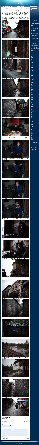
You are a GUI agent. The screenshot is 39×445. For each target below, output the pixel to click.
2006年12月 (32, 109)
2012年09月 (32, 74)
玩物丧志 (18, 6)
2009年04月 (32, 91)
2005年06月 (32, 117)
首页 (1, 6)
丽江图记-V (32, 146)
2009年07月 (32, 90)
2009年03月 (32, 92)
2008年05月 (32, 99)
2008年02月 (32, 101)
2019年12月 (32, 69)
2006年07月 (32, 112)
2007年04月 (32, 107)
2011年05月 (32, 79)
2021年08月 (32, 63)
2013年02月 (32, 72)
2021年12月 (32, 60)
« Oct (31, 17)
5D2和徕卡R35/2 (32, 142)
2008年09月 (32, 96)
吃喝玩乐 (6, 6)
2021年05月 (32, 65)
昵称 (10, 425)
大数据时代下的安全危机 (33, 147)
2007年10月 (32, 104)
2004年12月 (32, 121)
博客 (32, 135)
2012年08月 (32, 75)
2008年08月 (32, 97)
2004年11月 (32, 122)
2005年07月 (32, 116)
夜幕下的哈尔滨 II (32, 149)
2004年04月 (32, 127)
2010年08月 (32, 83)
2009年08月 (32, 89)
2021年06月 (32, 64)
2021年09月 (32, 62)
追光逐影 (23, 6)
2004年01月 (32, 129)
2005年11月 (32, 115)
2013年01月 (32, 73)
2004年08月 (32, 124)
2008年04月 (32, 100)
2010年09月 (32, 82)
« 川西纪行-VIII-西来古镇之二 (5, 8)
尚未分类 (9, 6)
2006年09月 (32, 111)
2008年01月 (32, 102)
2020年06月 (32, 68)
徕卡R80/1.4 (32, 145)
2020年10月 (32, 67)
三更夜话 (4, 6)
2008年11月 (32, 95)
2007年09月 (32, 105)
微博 (31, 138)
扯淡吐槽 (32, 139)
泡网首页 (32, 133)
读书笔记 (20, 6)
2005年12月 (32, 114)
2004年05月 (32, 126)
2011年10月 (32, 78)
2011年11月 (32, 77)
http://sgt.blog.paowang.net (19, 443)
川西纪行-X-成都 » (27, 8)
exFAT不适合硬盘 (32, 141)
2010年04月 (32, 84)
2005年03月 (32, 119)
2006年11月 (32, 110)
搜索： (31, 8)
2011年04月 (32, 80)
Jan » (35, 17)
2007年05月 (32, 106)
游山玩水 (15, 6)
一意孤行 (19, 3)
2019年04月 (32, 70)
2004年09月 (32, 123)
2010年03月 (32, 85)
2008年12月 (32, 94)
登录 (31, 134)
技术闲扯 (12, 6)
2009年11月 (32, 87)
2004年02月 (32, 128)
